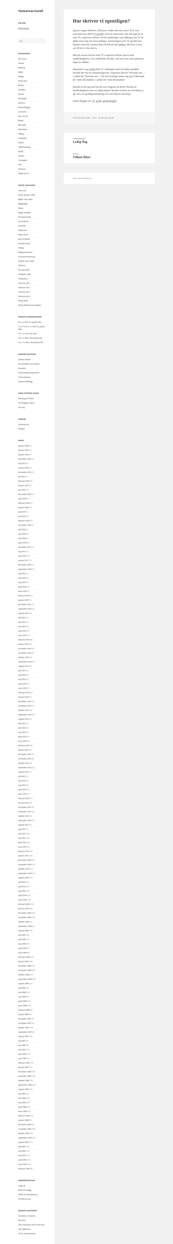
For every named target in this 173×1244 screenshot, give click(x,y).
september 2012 (25, 767)
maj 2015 (22, 626)
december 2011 (24, 807)
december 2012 (24, 754)
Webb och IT (23, 173)
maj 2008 (22, 997)
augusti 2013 (23, 719)
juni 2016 (22, 578)
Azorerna (22, 190)
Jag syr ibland (24, 239)
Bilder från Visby (25, 199)
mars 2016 (22, 591)
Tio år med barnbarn (27, 1233)
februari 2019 (24, 520)
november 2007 (24, 1023)
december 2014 (24, 648)
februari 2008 (24, 1010)
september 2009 (25, 926)
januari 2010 (23, 908)
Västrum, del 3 (24, 292)
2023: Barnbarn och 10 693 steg (31, 1225)
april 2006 (22, 1107)
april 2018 (22, 543)
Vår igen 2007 (24, 270)
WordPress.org (24, 1199)
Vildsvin (21, 265)
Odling (21, 134)
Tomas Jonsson (24, 377)
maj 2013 (22, 732)
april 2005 (22, 1160)
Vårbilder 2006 (24, 274)
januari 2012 (23, 803)
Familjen (21, 89)
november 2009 (24, 917)
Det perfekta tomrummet (29, 364)
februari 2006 (24, 1116)
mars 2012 (22, 794)
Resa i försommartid (33, 338)
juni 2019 (22, 516)
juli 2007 (21, 1041)
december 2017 (24, 547)
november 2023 (24, 459)
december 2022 (24, 472)
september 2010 (25, 873)
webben (122, 44)
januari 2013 (23, 750)
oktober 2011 (23, 816)
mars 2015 (22, 635)
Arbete (21, 63)
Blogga (21, 76)
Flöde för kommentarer (28, 1194)
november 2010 (24, 864)
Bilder (20, 72)
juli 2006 (21, 1093)
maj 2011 (22, 838)
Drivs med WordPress (82, 178)
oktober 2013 (23, 710)
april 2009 (22, 948)
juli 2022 (21, 476)
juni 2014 (22, 675)
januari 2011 (23, 855)
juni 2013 (22, 728)
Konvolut (22, 368)
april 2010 (22, 895)
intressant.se (23, 424)
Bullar (20, 208)
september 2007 (25, 1032)
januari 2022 (23, 485)
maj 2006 (22, 1102)
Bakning (21, 67)
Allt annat (22, 59)
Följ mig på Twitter (26, 398)
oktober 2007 (23, 1027)
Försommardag (24, 217)
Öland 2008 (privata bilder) (29, 305)
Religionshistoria (25, 252)
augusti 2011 (23, 825)
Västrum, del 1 (24, 283)
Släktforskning (24, 147)
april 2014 (22, 684)
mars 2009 (22, 952)
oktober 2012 (23, 763)
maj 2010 (22, 891)
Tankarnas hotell (30, 11)
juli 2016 (21, 573)
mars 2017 (22, 556)
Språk (20, 151)
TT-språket (98, 34)
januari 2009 (23, 961)
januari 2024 (23, 454)
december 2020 (24, 494)
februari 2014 (24, 692)
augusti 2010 (23, 877)
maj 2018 (22, 538)
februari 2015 (24, 639)
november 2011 (24, 811)
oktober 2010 (23, 869)
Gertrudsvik (23, 221)
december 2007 (24, 1019)
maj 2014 (22, 679)
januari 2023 (23, 468)
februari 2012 (24, 798)
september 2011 (25, 820)
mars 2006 (22, 1111)
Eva (19, 322)
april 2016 (22, 587)
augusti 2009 (23, 930)
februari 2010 (24, 904)
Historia (21, 103)
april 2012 (22, 789)
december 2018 (24, 525)
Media (21, 120)
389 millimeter (24, 1229)
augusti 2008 (23, 983)
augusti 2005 (23, 1142)
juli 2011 (21, 829)
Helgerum (22, 230)
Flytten (21, 94)
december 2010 (24, 860)
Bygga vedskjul (24, 212)
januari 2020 (23, 507)
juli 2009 (21, 935)
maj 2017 (22, 551)
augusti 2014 (23, 666)
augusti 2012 (23, 772)
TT (93, 101)
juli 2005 (21, 1146)
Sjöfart (21, 142)
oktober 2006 (23, 1080)
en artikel (90, 69)
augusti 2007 (23, 1036)
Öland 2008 (23, 301)
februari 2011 (24, 851)
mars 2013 (22, 741)
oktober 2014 (23, 657)
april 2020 (22, 498)
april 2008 (22, 1001)
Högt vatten (23, 234)
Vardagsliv (22, 160)
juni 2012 (22, 781)
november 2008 (24, 970)
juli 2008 (21, 988)
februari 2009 (24, 957)
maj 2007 (22, 1049)
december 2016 (24, 565)
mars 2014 (22, 688)
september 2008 (25, 979)
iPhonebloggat (24, 107)
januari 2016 (23, 600)
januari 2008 (23, 1014)
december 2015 (24, 604)
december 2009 (24, 913)
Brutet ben (22, 81)
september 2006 (25, 1085)
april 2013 (22, 736)
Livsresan (22, 112)
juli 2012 (21, 776)
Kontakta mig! (24, 243)
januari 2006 (23, 1120)
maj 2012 (22, 785)
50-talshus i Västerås (26, 1216)
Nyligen (21, 429)
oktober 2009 (23, 922)
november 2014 (24, 653)
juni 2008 (22, 992)
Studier (21, 156)
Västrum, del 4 (24, 296)
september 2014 (25, 662)
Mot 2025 (22, 1220)
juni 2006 (22, 1098)
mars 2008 (22, 1005)
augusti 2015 (23, 613)
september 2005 (25, 1138)
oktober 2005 (23, 1133)
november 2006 (24, 1076)
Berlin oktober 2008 (26, 195)
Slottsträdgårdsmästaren (28, 372)
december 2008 (24, 966)
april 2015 (22, 631)
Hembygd (22, 98)
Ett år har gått (31, 333)
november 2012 (24, 758)
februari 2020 (24, 503)
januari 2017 (23, 560)
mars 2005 (22, 1164)
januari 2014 (23, 697)
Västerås (21, 169)
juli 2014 (21, 670)
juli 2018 (21, 529)
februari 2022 (24, 481)
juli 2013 (21, 723)
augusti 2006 (23, 1089)
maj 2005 (22, 1155)
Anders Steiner (24, 359)
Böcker (21, 85)
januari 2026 (23, 446)
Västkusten (22, 278)
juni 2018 (22, 534)
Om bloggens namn (26, 403)
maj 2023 (22, 463)
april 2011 (22, 842)
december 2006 (24, 1071)
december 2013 (24, 701)
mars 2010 (22, 900)
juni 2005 (22, 1151)
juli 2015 (21, 617)
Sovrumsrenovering (26, 256)
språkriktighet (109, 101)
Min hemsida (23, 28)
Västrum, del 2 (24, 287)
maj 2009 (22, 944)
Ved (19, 164)
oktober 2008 (23, 974)
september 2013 (25, 714)
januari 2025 (23, 450)
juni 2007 (22, 1045)
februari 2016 (24, 595)
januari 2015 (23, 644)
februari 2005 (24, 1168)
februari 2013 (24, 745)
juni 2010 (22, 886)
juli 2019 (21, 512)
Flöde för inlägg (24, 1190)
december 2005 (24, 1124)
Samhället (22, 138)
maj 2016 (22, 582)
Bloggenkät (23, 204)
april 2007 (22, 1054)
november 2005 (24, 1129)
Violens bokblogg (25, 381)
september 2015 (25, 609)
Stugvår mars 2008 (26, 261)
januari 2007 (23, 1067)
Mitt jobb (22, 125)
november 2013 (24, 706)
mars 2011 (22, 847)
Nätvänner (22, 129)
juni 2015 (22, 622)
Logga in (21, 1185)
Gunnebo (22, 226)
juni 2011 (22, 833)
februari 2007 (24, 1063)
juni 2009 (22, 939)
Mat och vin (23, 116)
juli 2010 (21, 882)
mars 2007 (22, 1058)
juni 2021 (22, 490)
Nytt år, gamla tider (33, 322)
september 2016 (25, 569)
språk (98, 101)
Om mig (21, 407)
